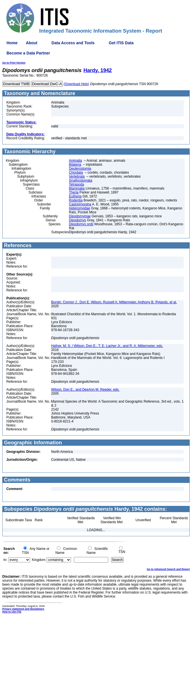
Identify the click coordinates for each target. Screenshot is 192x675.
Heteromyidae (79, 208)
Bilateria (75, 165)
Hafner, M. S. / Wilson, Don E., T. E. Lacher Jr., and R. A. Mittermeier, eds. (107, 346)
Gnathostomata (80, 180)
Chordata (76, 172)
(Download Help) (76, 84)
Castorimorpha (80, 204)
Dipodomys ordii (81, 224)
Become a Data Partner (28, 53)
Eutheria (75, 196)
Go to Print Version (14, 62)
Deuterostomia (80, 169)
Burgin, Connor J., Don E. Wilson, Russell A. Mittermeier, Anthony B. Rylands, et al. (114, 302)
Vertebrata (77, 176)
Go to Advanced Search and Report (168, 569)
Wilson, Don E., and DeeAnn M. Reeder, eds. (85, 390)
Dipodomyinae (80, 216)
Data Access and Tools (73, 43)
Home (12, 43)
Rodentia (76, 200)
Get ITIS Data (121, 43)
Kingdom (38, 560)
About (31, 43)
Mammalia (77, 188)
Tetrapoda (76, 184)
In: (5, 560)
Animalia (75, 161)
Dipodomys (77, 220)
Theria (74, 192)
